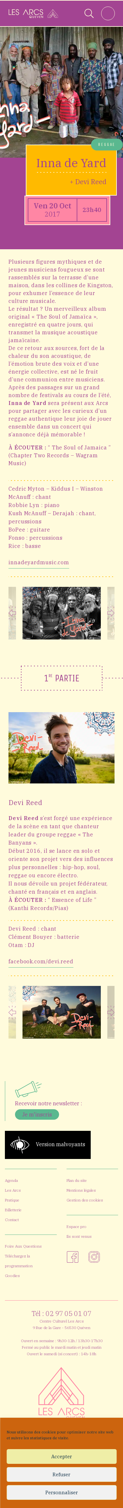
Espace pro (76, 1226)
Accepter (61, 1456)
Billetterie (13, 1209)
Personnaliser (61, 1492)
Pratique (12, 1200)
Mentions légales (81, 1190)
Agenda (11, 1180)
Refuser (61, 1474)
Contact (12, 1219)
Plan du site (77, 1180)
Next (111, 613)
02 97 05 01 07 (68, 1313)
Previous (12, 613)
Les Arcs (13, 1190)
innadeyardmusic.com (38, 562)
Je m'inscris (37, 1114)
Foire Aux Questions (23, 1246)
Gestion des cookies (85, 1200)
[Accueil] (33, 13)
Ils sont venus (79, 1236)
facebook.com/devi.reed (40, 961)
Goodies (12, 1275)
